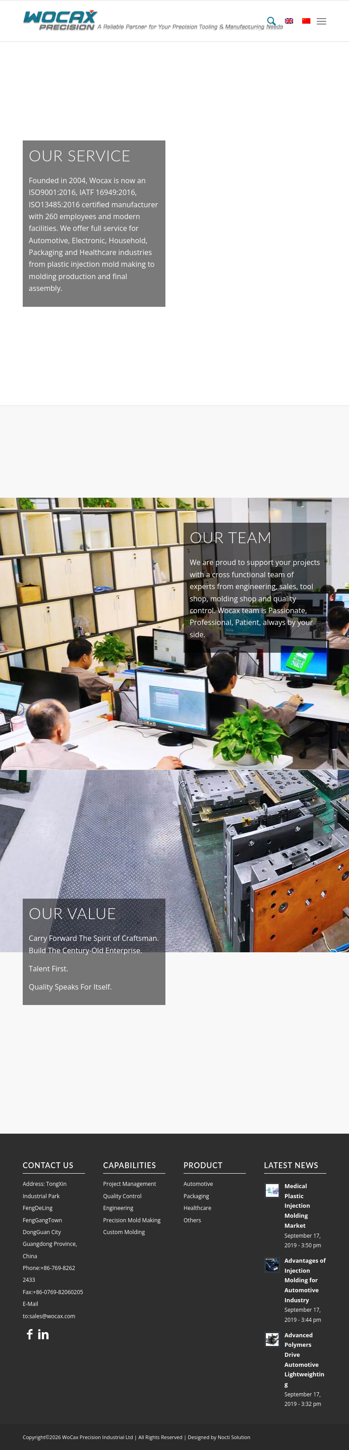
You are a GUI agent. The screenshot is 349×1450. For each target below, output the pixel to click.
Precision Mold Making (131, 1220)
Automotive (198, 1184)
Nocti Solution (234, 1437)
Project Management (129, 1184)
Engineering (118, 1208)
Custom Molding (124, 1232)
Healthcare (197, 1208)
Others (192, 1220)
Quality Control (122, 1196)
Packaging (196, 1196)
